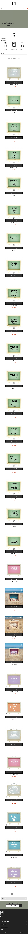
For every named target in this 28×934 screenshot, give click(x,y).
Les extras (14, 747)
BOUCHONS (5, 49)
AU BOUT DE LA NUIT (14, 278)
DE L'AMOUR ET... (14, 360)
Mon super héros (14, 857)
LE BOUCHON (14, 443)
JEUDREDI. (14, 112)
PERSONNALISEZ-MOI (14, 84)
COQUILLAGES (23, 49)
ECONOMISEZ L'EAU (14, 250)
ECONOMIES (14, 49)
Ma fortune (14, 829)
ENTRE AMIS (14, 140)
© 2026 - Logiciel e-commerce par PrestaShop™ (14, 932)
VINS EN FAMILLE (14, 305)
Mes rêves (14, 802)
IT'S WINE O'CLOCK (14, 167)
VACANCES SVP (14, 664)
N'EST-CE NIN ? (14, 553)
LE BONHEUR (14, 526)
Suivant (16, 894)
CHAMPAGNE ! (14, 222)
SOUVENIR (14, 195)
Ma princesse (14, 884)
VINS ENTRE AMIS (14, 333)
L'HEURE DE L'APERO (14, 471)
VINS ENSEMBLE (14, 498)
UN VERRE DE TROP (14, 415)
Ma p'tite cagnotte (14, 719)
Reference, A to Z (14, 55)
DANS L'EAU (14, 636)
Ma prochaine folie (14, 774)
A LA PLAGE (14, 609)
